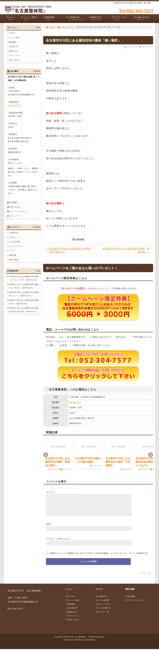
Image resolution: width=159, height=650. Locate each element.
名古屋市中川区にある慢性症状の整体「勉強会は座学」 (57, 462)
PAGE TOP (145, 577)
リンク (12, 251)
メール (49, 542)
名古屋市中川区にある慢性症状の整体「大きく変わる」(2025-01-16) (23, 286)
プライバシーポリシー (18, 211)
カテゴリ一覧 (102, 615)
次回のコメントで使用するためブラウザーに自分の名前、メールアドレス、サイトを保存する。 (100, 557)
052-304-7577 (75, 402)
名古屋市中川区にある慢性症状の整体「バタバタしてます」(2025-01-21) (23, 278)
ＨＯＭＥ (12, 33)
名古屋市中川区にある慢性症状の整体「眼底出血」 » (126, 250)
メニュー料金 (31, 18)
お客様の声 (76, 18)
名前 (48, 527)
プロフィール (121, 18)
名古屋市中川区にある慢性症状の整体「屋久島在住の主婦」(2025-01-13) (23, 310)
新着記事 (12, 255)
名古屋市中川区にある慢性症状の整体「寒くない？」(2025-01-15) (23, 294)
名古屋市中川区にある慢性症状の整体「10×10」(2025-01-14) (23, 302)
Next (150, 454)
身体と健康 (13, 260)
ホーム (12, 18)
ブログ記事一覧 (103, 612)
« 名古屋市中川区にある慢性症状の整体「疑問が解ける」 (69, 250)
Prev (45, 454)
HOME (50, 27)
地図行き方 (99, 18)
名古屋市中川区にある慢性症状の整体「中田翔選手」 (117, 462)
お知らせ (12, 237)
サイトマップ (15, 216)
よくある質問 (14, 242)
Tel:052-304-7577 (136, 11)
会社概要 (13, 202)
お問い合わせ (144, 18)
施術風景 (54, 18)
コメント (50, 492)
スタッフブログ (66, 27)
